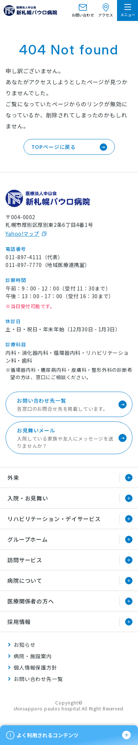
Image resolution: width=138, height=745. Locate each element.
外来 (13, 477)
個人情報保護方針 (35, 667)
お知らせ (24, 644)
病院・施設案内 (33, 656)
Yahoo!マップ (22, 233)
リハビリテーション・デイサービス (53, 519)
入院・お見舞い (27, 498)
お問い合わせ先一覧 (38, 678)
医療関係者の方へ (30, 601)
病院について (24, 580)
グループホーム (27, 539)
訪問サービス (24, 560)
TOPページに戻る (53, 146)
